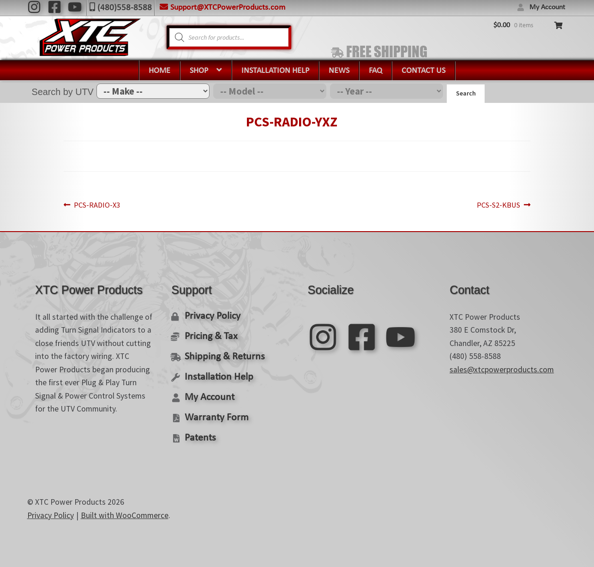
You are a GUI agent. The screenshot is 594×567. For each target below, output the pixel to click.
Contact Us (423, 70)
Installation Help (275, 70)
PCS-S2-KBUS (484, 204)
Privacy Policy (212, 314)
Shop (199, 70)
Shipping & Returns (222, 354)
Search (466, 93)
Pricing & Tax (210, 334)
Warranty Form (215, 414)
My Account (547, 7)
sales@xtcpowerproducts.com (502, 368)
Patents (199, 435)
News (339, 70)
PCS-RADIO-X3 (111, 204)
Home (159, 70)
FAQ (375, 70)
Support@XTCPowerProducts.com (227, 7)
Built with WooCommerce (124, 512)
